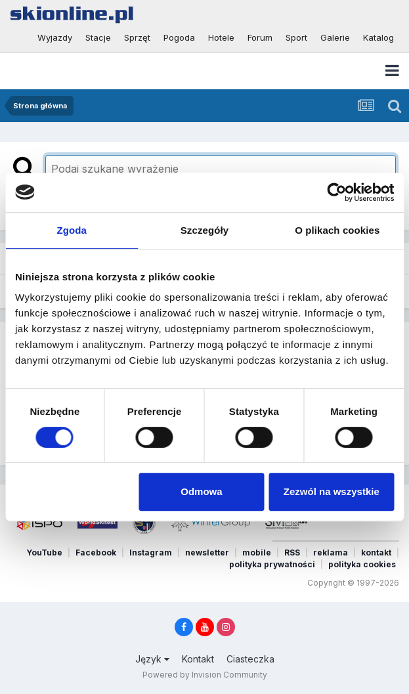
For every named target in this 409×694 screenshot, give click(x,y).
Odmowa (201, 491)
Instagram (150, 552)
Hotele (221, 37)
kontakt (376, 552)
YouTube (44, 552)
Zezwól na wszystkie (331, 491)
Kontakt (198, 658)
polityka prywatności (272, 564)
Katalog (378, 37)
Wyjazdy (54, 37)
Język (152, 658)
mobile (256, 552)
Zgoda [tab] (71, 230)
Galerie (335, 37)
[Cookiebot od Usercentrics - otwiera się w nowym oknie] (336, 192)
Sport (296, 37)
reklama (330, 552)
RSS (292, 552)
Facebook (95, 552)
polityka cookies (362, 564)
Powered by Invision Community (204, 675)
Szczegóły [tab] (204, 230)
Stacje (98, 37)
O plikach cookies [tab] (337, 230)
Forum (260, 37)
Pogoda (179, 37)
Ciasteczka (250, 658)
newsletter (207, 552)
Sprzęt (137, 37)
